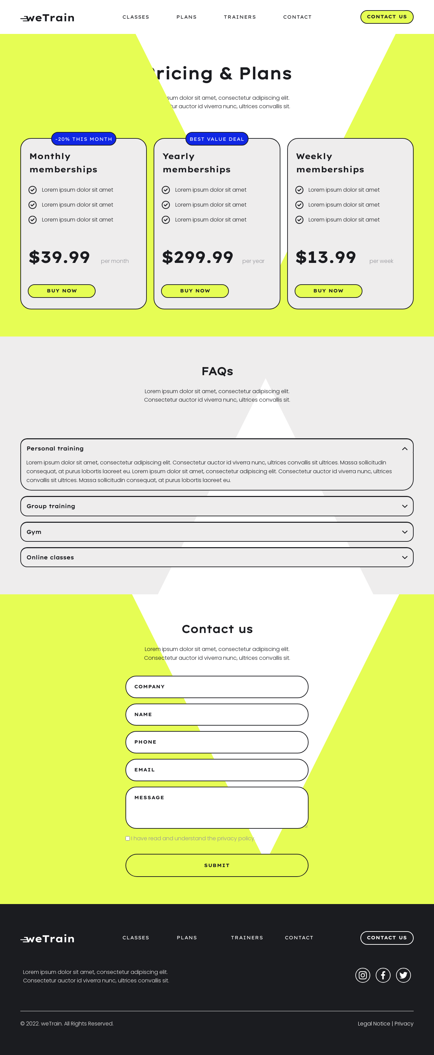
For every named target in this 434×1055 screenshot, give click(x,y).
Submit (217, 865)
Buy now (62, 291)
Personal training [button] (55, 448)
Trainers (240, 17)
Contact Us (387, 17)
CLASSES (135, 938)
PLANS (187, 938)
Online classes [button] (50, 557)
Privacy (404, 1024)
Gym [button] (33, 532)
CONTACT (299, 938)
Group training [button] (50, 506)
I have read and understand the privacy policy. (193, 838)
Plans (186, 17)
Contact (297, 17)
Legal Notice (374, 1024)
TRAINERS (247, 938)
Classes (135, 17)
